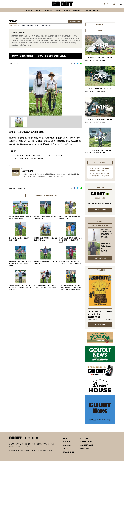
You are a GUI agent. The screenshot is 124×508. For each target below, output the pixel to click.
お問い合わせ (19, 444)
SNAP (58, 10)
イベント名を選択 (75, 21)
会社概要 (11, 444)
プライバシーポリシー (49, 444)
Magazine (78, 10)
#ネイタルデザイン (95, 176)
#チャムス (97, 168)
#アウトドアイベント (103, 171)
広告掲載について (30, 444)
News (29, 10)
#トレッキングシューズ (102, 173)
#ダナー (92, 173)
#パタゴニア (105, 176)
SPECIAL (48, 10)
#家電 (91, 168)
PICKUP (38, 10)
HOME (10, 26)
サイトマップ (27, 446)
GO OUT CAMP (92, 10)
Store (67, 10)
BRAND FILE (69, 452)
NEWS (66, 438)
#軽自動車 (92, 171)
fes (19, 26)
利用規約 (39, 444)
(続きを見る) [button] (60, 176)
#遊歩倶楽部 (106, 168)
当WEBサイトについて (15, 446)
